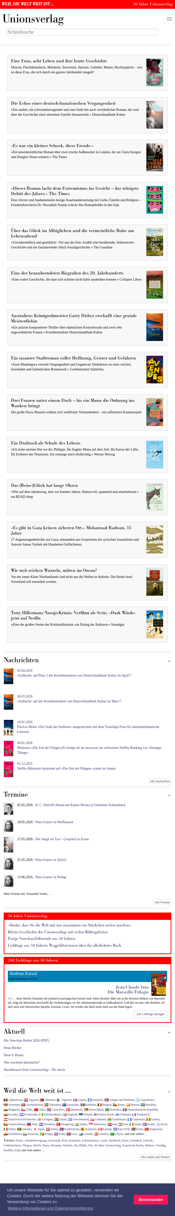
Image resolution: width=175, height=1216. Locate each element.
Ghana (61, 1119)
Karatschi (74, 1140)
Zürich (37, 1145)
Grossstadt (54, 1140)
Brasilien (148, 1104)
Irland (135, 1124)
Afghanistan (13, 1100)
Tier (90, 1145)
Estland (85, 1114)
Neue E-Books (14, 1055)
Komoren (31, 1134)
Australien (70, 1104)
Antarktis (95, 1100)
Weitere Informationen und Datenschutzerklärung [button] (50, 1208)
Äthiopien (52, 1104)
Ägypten (31, 1100)
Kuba (59, 1134)
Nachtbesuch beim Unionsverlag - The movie (34, 1070)
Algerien (64, 1100)
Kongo (46, 1134)
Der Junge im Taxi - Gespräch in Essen (62, 839)
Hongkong (64, 1124)
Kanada (104, 1129)
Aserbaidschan (32, 1104)
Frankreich (140, 1114)
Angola (79, 1100)
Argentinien (145, 1100)
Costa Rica (55, 1109)
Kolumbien (12, 1134)
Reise (19, 1140)
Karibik (8, 1150)
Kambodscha (69, 1129)
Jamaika (24, 1129)
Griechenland (78, 1119)
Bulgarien (12, 1109)
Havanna (56, 1145)
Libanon (101, 1134)
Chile (26, 1109)
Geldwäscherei (12, 1145)
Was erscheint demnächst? (22, 1062)
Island (148, 1124)
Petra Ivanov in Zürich (50, 860)
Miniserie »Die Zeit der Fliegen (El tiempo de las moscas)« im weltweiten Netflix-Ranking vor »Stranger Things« (89, 747)
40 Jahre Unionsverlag (108, 1145)
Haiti (32, 1124)
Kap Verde (121, 1129)
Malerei (149, 1145)
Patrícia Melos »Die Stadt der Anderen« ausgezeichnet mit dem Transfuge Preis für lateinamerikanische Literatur (88, 727)
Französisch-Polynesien (20, 1119)
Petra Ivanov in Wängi (50, 877)
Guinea (152, 1119)
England (70, 1114)
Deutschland (93, 1109)
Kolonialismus (90, 1140)
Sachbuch (114, 1140)
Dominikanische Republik (140, 1109)
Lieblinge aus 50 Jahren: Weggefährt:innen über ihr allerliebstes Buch (64, 945)
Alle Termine (162, 902)
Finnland (123, 1114)
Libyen (116, 1134)
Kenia (137, 1129)
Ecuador (11, 1114)
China (39, 1109)
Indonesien (97, 1124)
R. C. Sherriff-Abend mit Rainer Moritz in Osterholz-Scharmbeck (80, 805)
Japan (38, 1129)
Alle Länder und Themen (155, 1157)
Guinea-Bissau (14, 1124)
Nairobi (67, 1145)
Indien (81, 1124)
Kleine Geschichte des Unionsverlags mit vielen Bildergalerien (58, 932)
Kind (17, 1150)
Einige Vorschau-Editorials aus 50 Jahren (41, 938)
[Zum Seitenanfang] (169, 661)
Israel (161, 1124)
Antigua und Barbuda (119, 1100)
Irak (112, 1124)
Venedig (160, 1145)
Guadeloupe (116, 1119)
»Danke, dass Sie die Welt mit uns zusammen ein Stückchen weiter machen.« (70, 925)
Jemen (52, 1129)
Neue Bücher (13, 1048)
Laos (72, 1134)
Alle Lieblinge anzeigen (150, 1014)
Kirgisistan (153, 1129)
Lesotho (86, 1134)
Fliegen (27, 1145)
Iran (123, 1124)
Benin (118, 1104)
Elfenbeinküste (50, 1114)
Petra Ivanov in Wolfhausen (54, 822)
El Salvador (29, 1114)
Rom (64, 1140)
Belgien (104, 1104)
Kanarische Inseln (132, 1145)
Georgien (45, 1119)
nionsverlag (33, 19)
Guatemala (136, 1119)
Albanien (47, 1100)
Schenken (135, 1140)
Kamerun (88, 1129)
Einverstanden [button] (151, 1200)
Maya (46, 1145)
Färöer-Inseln (104, 1114)
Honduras (47, 1124)
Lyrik (104, 1140)
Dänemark (74, 1109)
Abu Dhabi (80, 1145)
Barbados (88, 1104)
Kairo (125, 1140)
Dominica (113, 1109)
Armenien (12, 1104)
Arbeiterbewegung (35, 1140)
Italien (10, 1129)
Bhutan (132, 1104)
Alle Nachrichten (160, 781)
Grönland (98, 1119)
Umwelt (147, 1140)
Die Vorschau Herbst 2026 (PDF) (26, 1040)
